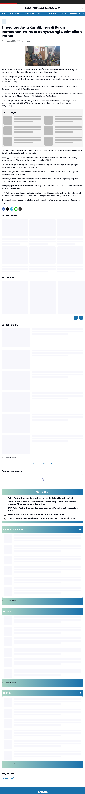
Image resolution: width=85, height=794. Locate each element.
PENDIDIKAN (29, 14)
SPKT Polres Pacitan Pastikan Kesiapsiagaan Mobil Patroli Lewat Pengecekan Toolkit (43, 509)
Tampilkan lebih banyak (42, 464)
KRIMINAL (63, 14)
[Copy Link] (20, 209)
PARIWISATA (75, 14)
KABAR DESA (51, 14)
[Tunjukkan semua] (80, 529)
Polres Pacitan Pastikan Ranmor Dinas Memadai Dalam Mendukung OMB (40, 498)
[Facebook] (3, 209)
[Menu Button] (3, 8)
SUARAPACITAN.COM (42, 8)
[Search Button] (82, 8)
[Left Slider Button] (76, 318)
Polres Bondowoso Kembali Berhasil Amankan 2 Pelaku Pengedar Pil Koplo (41, 518)
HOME (4, 14)
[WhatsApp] (16, 209)
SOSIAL (40, 14)
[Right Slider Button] (83, 14)
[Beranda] (4, 21)
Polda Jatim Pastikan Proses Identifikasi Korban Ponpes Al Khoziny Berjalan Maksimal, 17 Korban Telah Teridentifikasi (42, 503)
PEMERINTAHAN (16, 14)
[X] (7, 209)
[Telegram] (11, 209)
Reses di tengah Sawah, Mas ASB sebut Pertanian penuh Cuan (36, 514)
